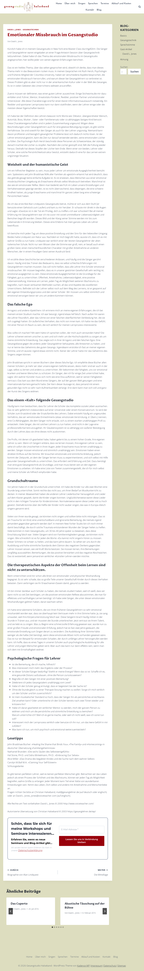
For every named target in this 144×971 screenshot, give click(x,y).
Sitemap (122, 965)
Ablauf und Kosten (121, 3)
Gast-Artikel (126, 49)
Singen (81, 3)
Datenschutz (110, 965)
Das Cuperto (19, 903)
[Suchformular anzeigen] (139, 7)
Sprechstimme (127, 44)
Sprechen (93, 3)
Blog (99, 10)
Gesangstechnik (31, 30)
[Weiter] (105, 911)
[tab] (52, 926)
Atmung (124, 59)
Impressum (96, 965)
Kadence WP (83, 965)
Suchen (124, 66)
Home (59, 3)
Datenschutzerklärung (28, 850)
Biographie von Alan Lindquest (31, 872)
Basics (123, 35)
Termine (105, 3)
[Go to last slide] (11, 911)
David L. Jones (14, 30)
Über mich (70, 3)
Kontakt (90, 10)
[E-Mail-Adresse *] (81, 829)
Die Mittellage (84, 872)
